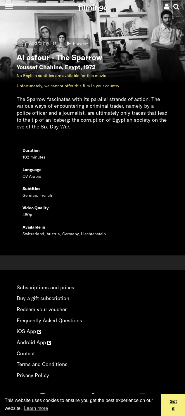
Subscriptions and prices (45, 287)
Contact (26, 353)
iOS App (29, 331)
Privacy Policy (33, 375)
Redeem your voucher (42, 309)
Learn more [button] (36, 408)
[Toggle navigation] (8, 6)
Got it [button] (173, 405)
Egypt (72, 67)
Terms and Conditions (42, 364)
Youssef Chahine (39, 67)
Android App (34, 342)
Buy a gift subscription (43, 298)
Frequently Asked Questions (49, 320)
